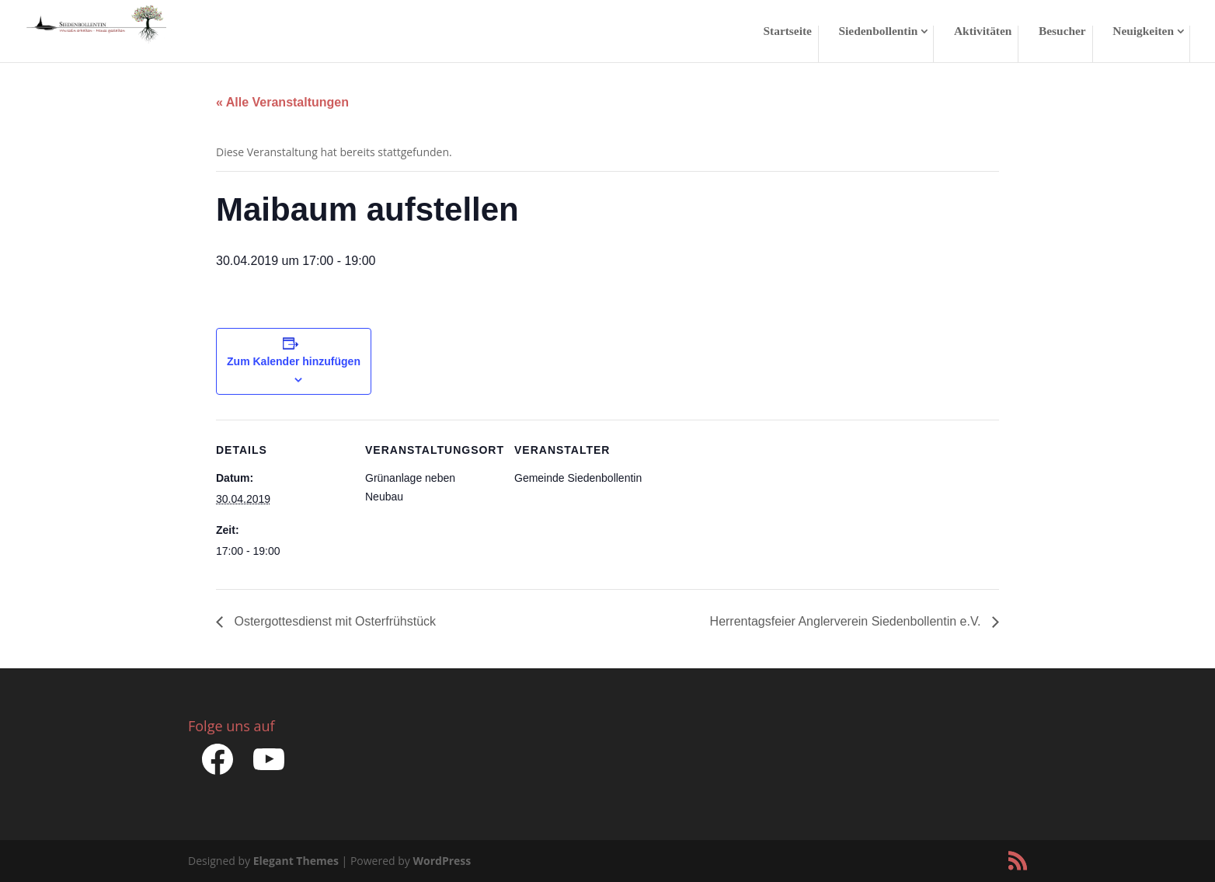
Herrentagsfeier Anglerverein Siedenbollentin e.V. (847, 621)
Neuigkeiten (1143, 31)
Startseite (788, 31)
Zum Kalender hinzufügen (293, 361)
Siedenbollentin (878, 31)
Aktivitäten (982, 31)
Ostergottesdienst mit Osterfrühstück (333, 621)
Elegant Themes (296, 860)
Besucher (1062, 31)
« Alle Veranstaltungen (282, 102)
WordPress (442, 860)
